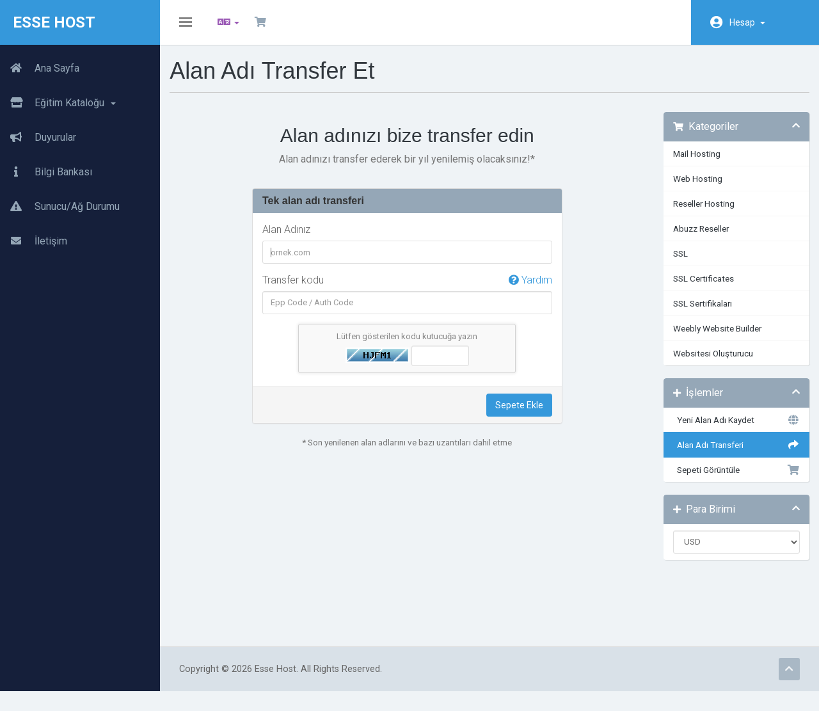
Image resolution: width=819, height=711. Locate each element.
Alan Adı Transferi (729, 454)
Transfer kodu (409, 290)
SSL (676, 263)
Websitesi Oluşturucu (709, 363)
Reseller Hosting (699, 213)
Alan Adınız (293, 239)
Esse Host (54, 22)
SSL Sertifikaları (698, 313)
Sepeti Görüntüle (729, 479)
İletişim (33, 241)
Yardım (528, 290)
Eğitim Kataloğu (58, 103)
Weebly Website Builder (713, 338)
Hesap (747, 22)
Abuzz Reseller (696, 238)
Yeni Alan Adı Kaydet (729, 429)
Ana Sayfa (39, 68)
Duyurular (38, 137)
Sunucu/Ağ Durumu (60, 206)
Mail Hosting (692, 163)
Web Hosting (693, 188)
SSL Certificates (699, 288)
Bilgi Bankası (46, 172)
